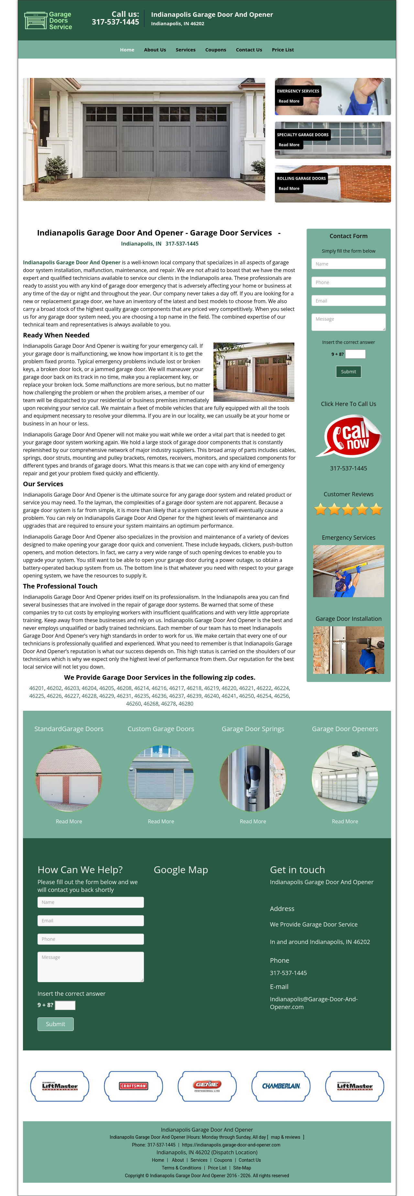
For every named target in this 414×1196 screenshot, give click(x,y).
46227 (71, 695)
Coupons (215, 49)
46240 (211, 695)
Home (127, 49)
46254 (263, 695)
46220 (229, 688)
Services (186, 49)
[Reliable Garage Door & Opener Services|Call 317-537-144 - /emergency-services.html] (333, 95)
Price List (283, 49)
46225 (36, 695)
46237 (176, 695)
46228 (89, 695)
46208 (124, 688)
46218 (194, 688)
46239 (194, 695)
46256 (281, 695)
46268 (151, 703)
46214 (141, 688)
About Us (155, 49)
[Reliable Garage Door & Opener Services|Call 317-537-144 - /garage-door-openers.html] (345, 778)
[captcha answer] (355, 354)
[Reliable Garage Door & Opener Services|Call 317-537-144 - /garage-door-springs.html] (253, 778)
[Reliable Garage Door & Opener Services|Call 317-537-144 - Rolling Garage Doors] (301, 178)
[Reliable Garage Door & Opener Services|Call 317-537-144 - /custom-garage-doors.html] (161, 778)
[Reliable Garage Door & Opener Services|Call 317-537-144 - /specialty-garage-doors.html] (333, 139)
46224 (281, 688)
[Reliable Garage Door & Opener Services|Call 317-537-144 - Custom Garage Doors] (161, 732)
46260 (133, 703)
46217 (176, 688)
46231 (124, 695)
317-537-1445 (115, 21)
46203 (71, 688)
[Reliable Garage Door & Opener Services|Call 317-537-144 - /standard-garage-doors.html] (68, 778)
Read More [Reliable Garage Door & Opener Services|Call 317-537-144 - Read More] (289, 101)
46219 (211, 688)
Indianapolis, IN (141, 243)
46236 (159, 695)
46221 (246, 688)
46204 (89, 688)
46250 (246, 695)
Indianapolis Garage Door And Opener (72, 262)
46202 (54, 688)
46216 (159, 688)
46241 (229, 695)
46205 (106, 688)
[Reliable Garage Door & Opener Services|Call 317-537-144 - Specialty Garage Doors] (303, 135)
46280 (186, 703)
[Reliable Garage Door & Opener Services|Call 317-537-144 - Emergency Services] (298, 91)
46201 (36, 688)
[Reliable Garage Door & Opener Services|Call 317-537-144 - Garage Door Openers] (345, 732)
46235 (141, 695)
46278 (168, 703)
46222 (263, 688)
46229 (106, 695)
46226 (54, 695)
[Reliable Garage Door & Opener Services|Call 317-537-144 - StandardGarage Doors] (69, 732)
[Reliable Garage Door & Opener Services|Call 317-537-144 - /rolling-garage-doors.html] (333, 183)
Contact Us (249, 49)
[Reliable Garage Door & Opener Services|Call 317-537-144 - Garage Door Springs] (253, 732)
